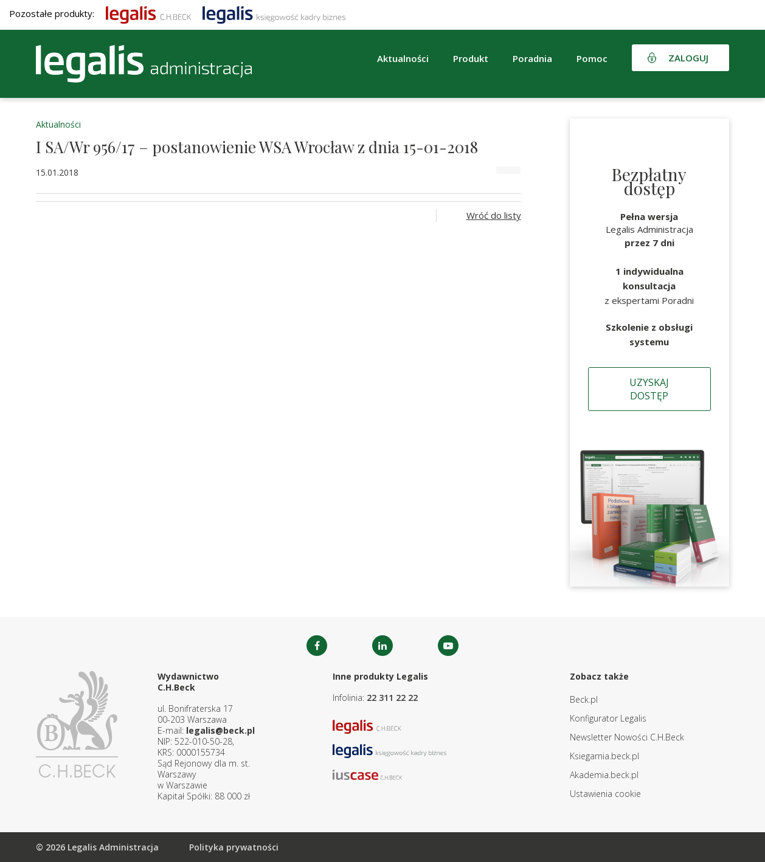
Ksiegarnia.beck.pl (604, 756)
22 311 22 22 (392, 697)
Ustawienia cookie (605, 793)
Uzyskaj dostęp (649, 389)
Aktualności (403, 58)
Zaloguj (688, 58)
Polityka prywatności (234, 847)
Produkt (470, 58)
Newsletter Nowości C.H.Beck (627, 737)
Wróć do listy (493, 215)
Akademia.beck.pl (604, 775)
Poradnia (532, 58)
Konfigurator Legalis (608, 718)
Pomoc (592, 58)
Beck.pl (584, 699)
